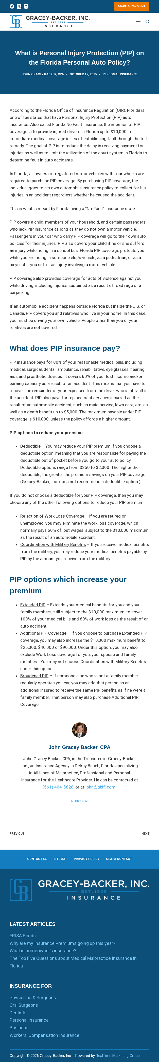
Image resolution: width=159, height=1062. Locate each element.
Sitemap (60, 859)
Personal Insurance (120, 74)
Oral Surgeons (24, 1005)
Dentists (18, 1012)
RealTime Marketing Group (118, 1055)
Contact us (37, 859)
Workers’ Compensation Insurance (44, 1035)
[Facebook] (12, 6)
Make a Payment (132, 6)
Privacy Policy (87, 859)
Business (19, 1027)
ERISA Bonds (23, 935)
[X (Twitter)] (19, 6)
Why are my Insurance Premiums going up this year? (62, 943)
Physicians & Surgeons (33, 997)
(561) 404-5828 (58, 787)
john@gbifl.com (100, 787)
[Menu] (138, 21)
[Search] (147, 22)
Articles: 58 (79, 801)
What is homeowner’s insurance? (43, 950)
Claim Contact (119, 859)
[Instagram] (26, 6)
